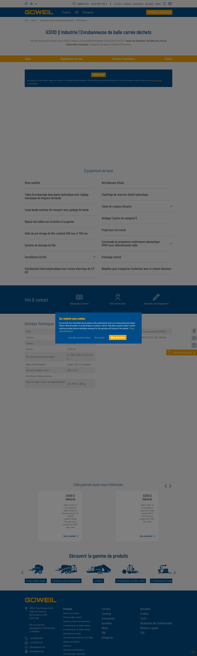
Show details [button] (100, 337)
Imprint (70, 331)
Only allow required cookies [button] (79, 337)
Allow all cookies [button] (118, 337)
